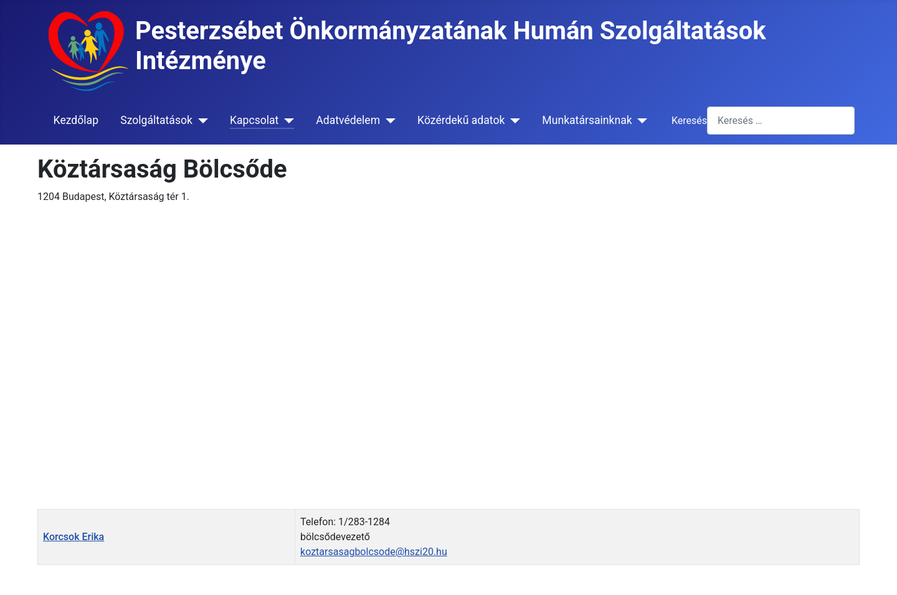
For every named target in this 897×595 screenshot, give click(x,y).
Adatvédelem (348, 120)
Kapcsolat (254, 120)
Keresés (689, 120)
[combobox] (781, 121)
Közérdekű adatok (461, 120)
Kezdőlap (76, 120)
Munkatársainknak (587, 120)
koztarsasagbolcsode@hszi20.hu (373, 552)
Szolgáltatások (156, 120)
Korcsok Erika (73, 537)
